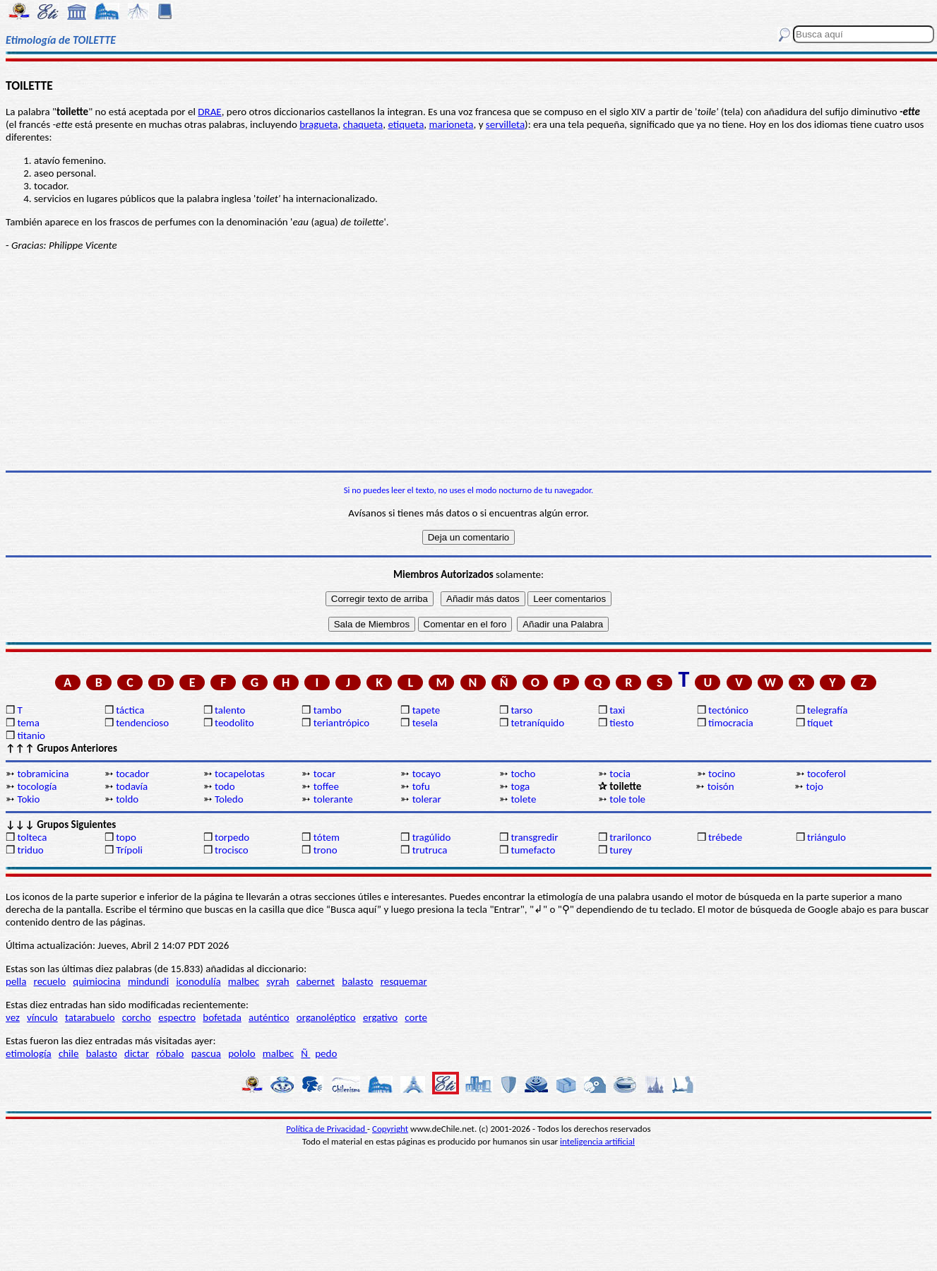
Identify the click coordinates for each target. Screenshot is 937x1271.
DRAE (209, 111)
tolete (523, 799)
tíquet (820, 722)
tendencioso (142, 722)
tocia (620, 773)
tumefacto (533, 850)
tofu (421, 786)
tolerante (333, 799)
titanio (31, 735)
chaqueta (363, 124)
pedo (326, 1053)
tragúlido (431, 837)
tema (28, 722)
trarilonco (630, 837)
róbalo (170, 1053)
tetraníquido (537, 722)
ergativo (380, 1017)
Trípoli (129, 850)
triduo (30, 850)
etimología (29, 1053)
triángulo (826, 837)
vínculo (42, 1017)
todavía (132, 786)
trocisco (232, 850)
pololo (242, 1053)
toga (520, 786)
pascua (206, 1053)
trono (326, 850)
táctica (130, 710)
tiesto (621, 722)
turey (620, 850)
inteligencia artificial (597, 1141)
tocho (523, 773)
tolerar (426, 799)
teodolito (234, 722)
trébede (725, 837)
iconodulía (198, 981)
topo (126, 837)
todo (225, 786)
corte (416, 1017)
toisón (721, 786)
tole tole (627, 799)
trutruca (430, 850)
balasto (357, 981)
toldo (127, 799)
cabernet (316, 981)
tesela (425, 722)
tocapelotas (240, 773)
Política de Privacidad (326, 1128)
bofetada (222, 1017)
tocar (324, 773)
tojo (814, 786)
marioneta (451, 124)
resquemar (404, 981)
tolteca (32, 837)
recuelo (50, 981)
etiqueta (406, 124)
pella (16, 981)
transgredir (534, 837)
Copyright (390, 1128)
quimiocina (96, 981)
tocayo (426, 773)
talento (230, 710)
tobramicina (42, 773)
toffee (326, 786)
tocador (132, 773)
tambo (328, 710)
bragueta (318, 124)
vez (13, 1017)
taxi (617, 710)
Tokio (28, 799)
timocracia (730, 722)
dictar (136, 1053)
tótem (327, 837)
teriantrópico (341, 722)
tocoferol (826, 773)
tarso (521, 710)
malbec (243, 981)
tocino (721, 773)
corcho (136, 1017)
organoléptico (326, 1017)
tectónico (728, 710)
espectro (177, 1017)
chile (69, 1053)
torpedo (232, 837)
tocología (36, 786)
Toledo (229, 799)
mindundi (148, 981)
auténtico (269, 1017)
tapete (426, 710)
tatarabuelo (90, 1017)
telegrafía (827, 710)
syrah (277, 981)
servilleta (505, 124)
